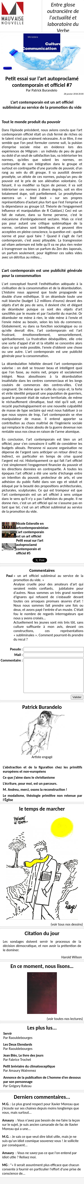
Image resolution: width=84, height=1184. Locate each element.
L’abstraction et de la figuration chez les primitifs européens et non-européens (42, 776)
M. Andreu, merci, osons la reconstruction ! (35, 796)
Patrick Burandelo (42, 713)
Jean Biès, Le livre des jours (23, 1062)
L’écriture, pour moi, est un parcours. (30, 790)
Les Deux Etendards (17, 1051)
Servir (7, 1040)
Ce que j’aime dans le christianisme (29, 784)
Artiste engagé (42, 764)
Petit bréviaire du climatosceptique (29, 1073)
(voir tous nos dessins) (67, 931)
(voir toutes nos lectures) (65, 1025)
